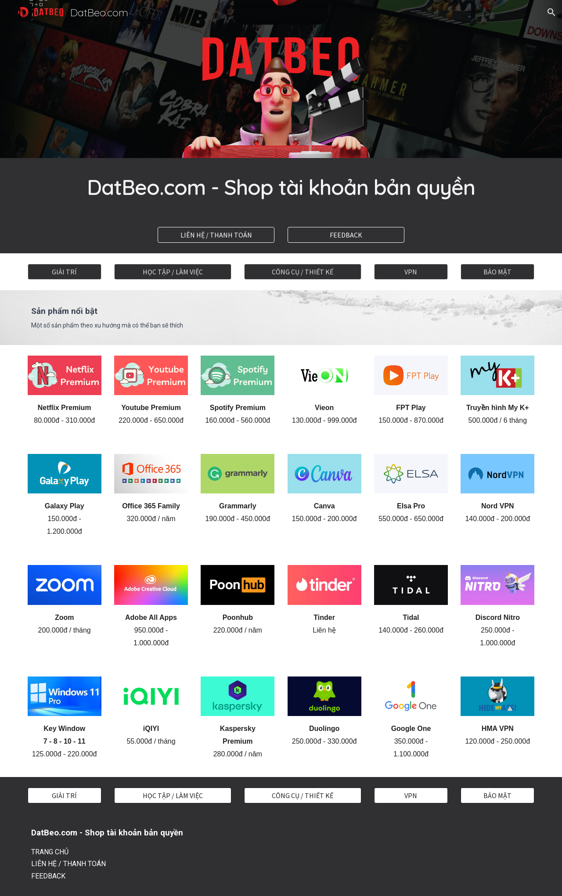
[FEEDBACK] (346, 235)
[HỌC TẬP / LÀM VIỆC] (173, 272)
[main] (281, 187)
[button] (551, 12)
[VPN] (411, 272)
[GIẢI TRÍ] (64, 272)
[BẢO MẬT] (497, 272)
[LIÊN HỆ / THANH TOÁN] (216, 235)
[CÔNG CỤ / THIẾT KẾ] (302, 272)
